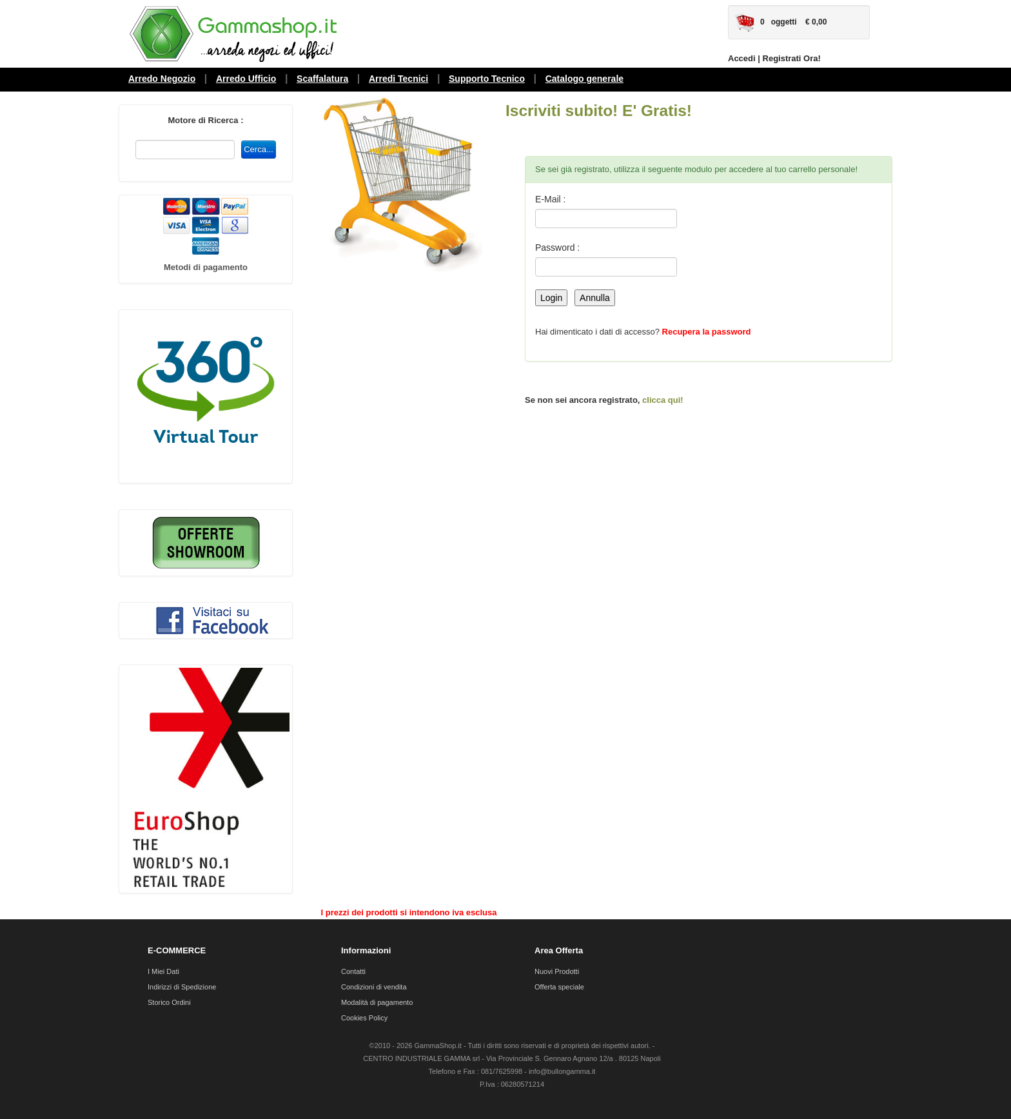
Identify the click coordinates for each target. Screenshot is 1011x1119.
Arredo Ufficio (246, 78)
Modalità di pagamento (377, 1002)
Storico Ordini (169, 1002)
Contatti (353, 971)
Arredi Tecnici (398, 78)
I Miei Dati (163, 971)
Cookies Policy (364, 1018)
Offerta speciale (559, 987)
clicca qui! (662, 400)
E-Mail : (550, 199)
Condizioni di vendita (374, 987)
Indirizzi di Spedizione (182, 987)
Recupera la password (706, 331)
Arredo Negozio (161, 78)
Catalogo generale (584, 78)
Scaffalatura (322, 78)
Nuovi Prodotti (557, 971)
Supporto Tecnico (487, 78)
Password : (557, 247)
